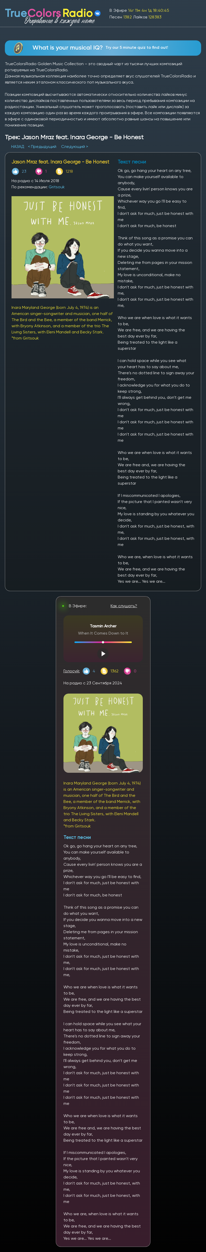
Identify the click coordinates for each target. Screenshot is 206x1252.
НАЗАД (18, 146)
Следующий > (74, 146)
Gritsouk (57, 186)
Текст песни (77, 837)
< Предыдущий (42, 146)
